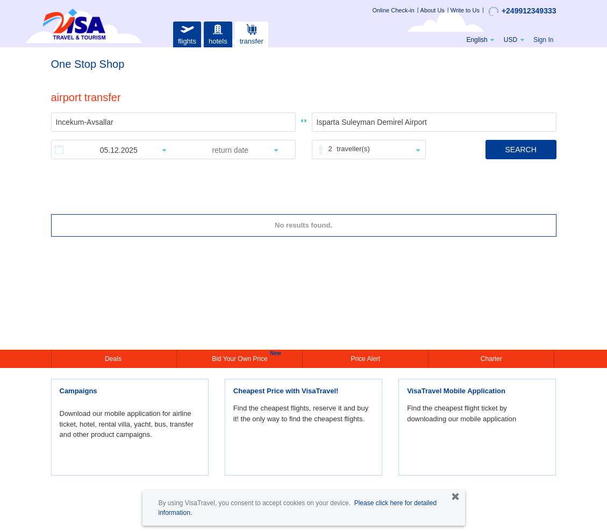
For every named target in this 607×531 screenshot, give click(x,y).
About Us (432, 10)
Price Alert (365, 359)
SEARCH (520, 149)
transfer (251, 33)
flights (187, 33)
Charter (491, 359)
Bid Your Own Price (241, 358)
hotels (217, 33)
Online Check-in (393, 10)
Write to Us (465, 10)
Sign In (543, 40)
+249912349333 (522, 11)
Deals (114, 359)
